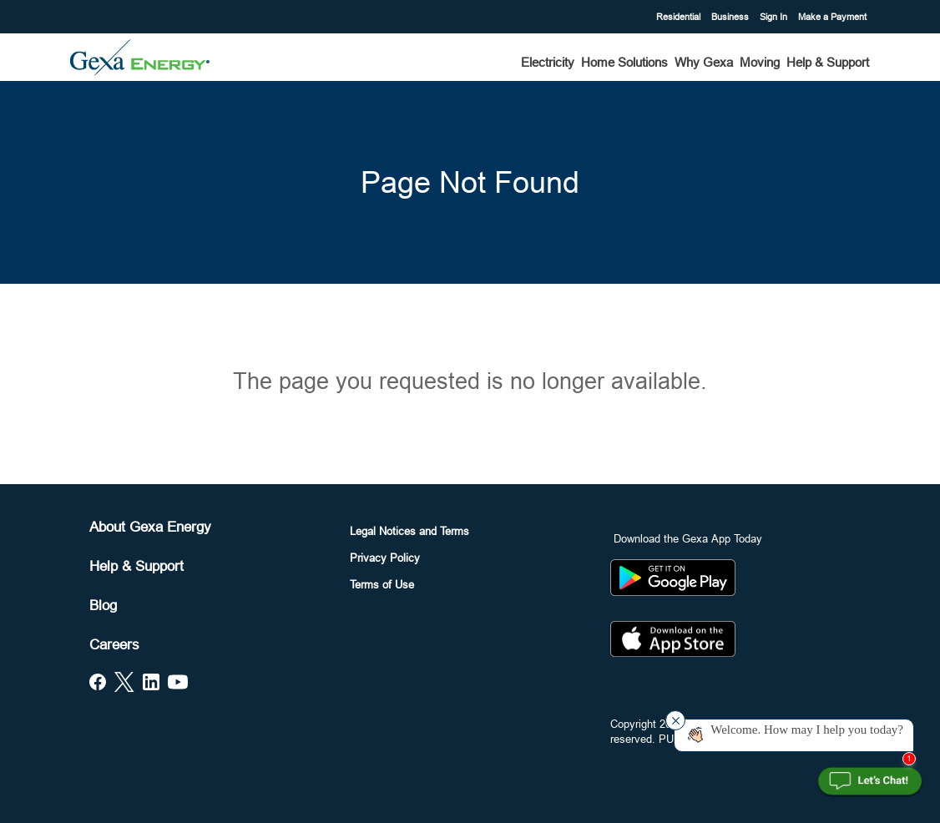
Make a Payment (832, 17)
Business (731, 17)
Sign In (775, 17)
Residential (679, 17)
